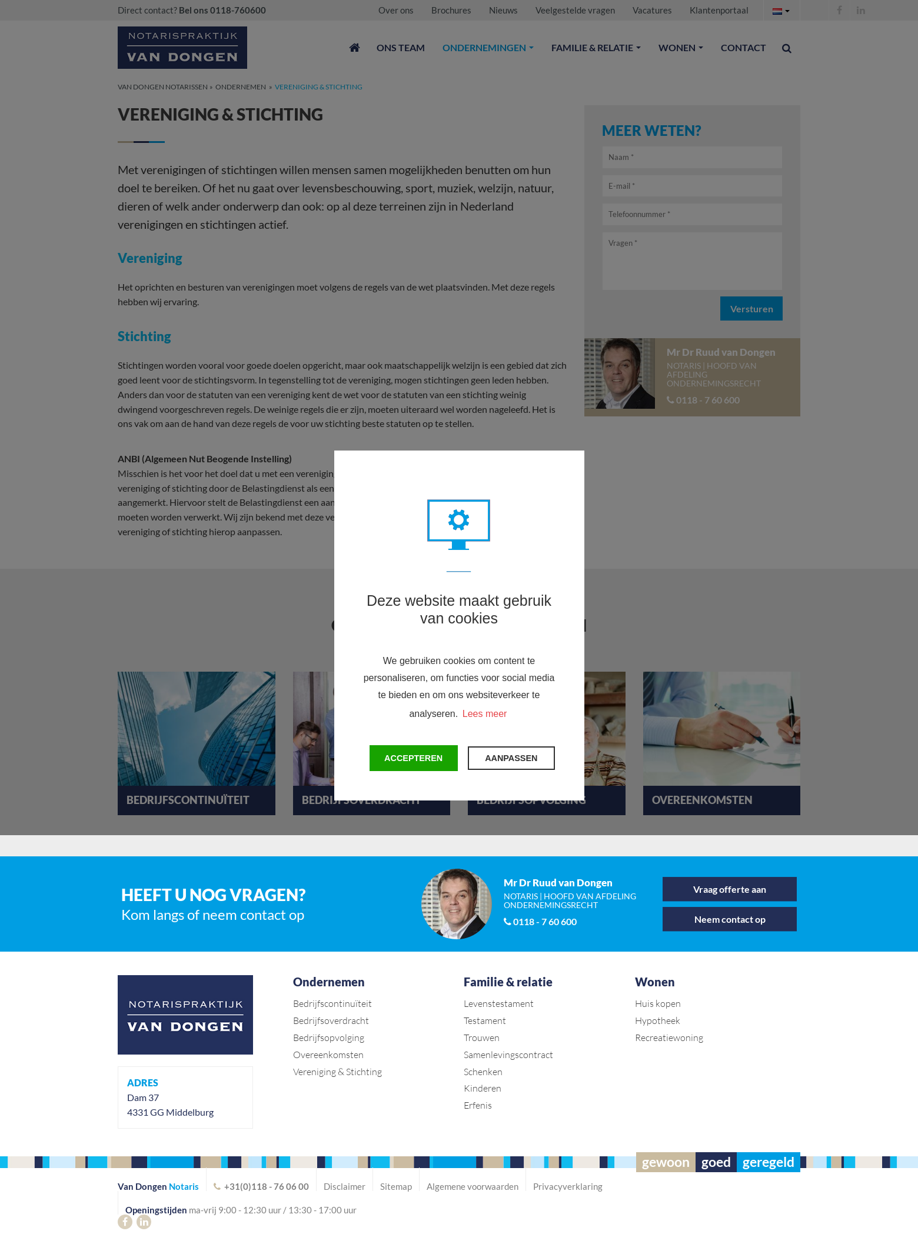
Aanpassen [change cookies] (511, 758)
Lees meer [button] (485, 714)
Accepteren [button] (413, 758)
